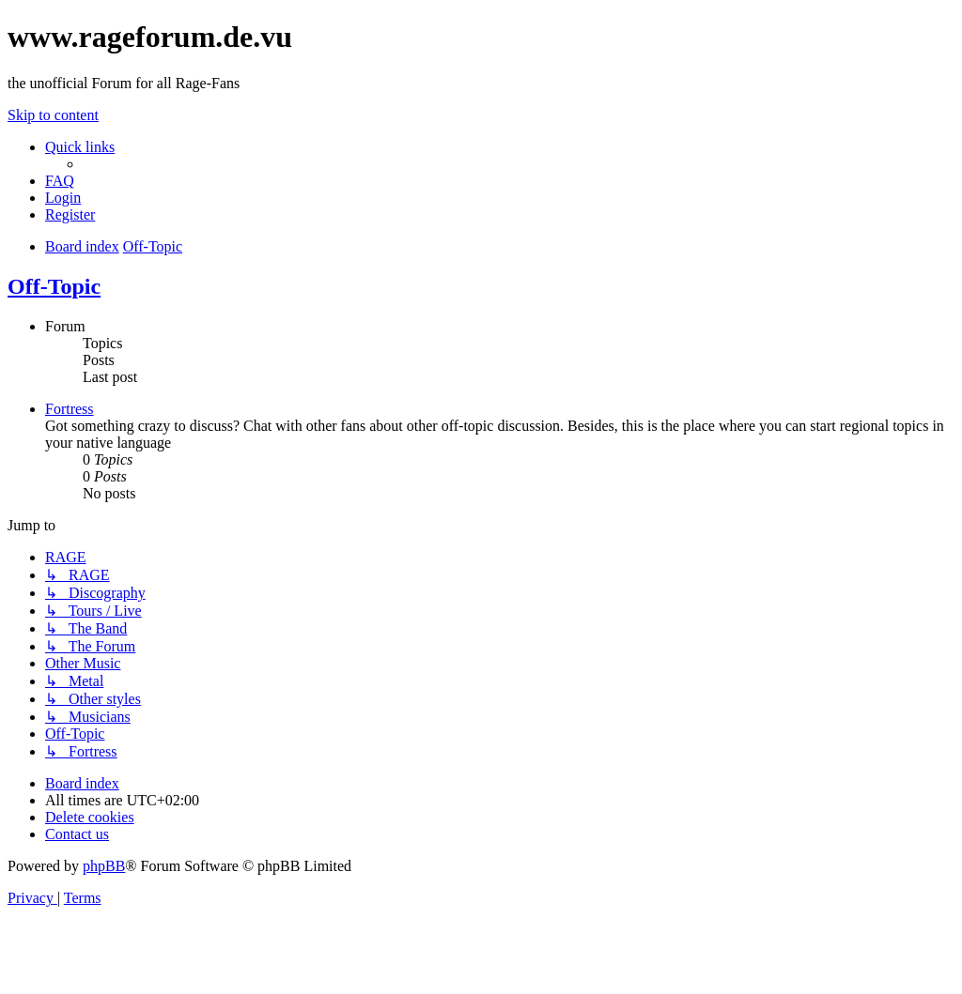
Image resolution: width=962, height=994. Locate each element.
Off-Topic (54, 286)
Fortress (69, 409)
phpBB (104, 866)
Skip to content (53, 115)
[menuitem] (59, 181)
